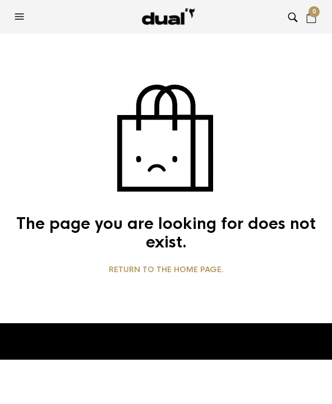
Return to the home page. (166, 269)
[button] (20, 17)
